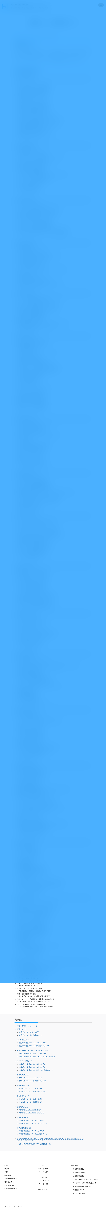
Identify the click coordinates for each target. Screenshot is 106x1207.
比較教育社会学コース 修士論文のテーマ (34, 1046)
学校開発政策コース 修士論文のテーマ (33, 1134)
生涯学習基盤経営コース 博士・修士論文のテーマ (37, 1056)
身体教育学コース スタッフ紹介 (31, 1099)
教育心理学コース (23, 1075)
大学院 (18, 1019)
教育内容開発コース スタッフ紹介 (31, 1120)
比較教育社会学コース (24, 1040)
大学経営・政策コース (24, 1061)
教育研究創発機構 (79, 1193)
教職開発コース (22, 1106)
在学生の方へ (9, 1182)
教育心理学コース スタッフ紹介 (31, 1078)
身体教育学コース (23, 1096)
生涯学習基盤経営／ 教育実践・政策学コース (32, 1050)
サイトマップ (43, 1172)
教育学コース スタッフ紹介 (29, 1032)
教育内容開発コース (24, 1117)
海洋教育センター (79, 1190)
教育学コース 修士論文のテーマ (31, 1035)
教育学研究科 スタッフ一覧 (27, 1026)
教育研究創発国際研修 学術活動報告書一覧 (34, 1144)
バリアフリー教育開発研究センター (85, 1183)
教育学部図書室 (78, 1169)
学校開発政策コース (24, 1128)
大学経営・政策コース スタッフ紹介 (32, 1064)
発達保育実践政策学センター (83, 1186)
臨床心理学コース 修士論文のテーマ (32, 1091)
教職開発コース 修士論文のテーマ (31, 1113)
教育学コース (21, 1029)
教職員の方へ (43, 1189)
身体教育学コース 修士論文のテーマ (32, 1102)
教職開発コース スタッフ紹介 (30, 1109)
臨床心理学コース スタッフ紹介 (31, 1088)
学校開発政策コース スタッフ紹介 (31, 1131)
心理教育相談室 (78, 1176)
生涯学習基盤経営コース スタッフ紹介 (33, 1053)
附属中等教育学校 (79, 1172)
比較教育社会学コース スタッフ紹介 (32, 1043)
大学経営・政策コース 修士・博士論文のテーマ (36, 1070)
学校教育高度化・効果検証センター (85, 1179)
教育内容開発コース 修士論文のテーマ (33, 1123)
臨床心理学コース (23, 1085)
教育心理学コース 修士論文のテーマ (32, 1081)
